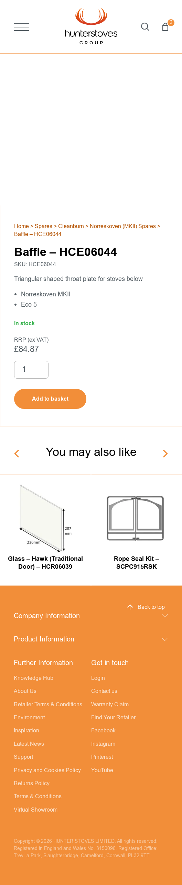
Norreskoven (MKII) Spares (123, 226)
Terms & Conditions (38, 796)
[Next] (165, 454)
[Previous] (17, 454)
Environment (29, 718)
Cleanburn (71, 226)
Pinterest (102, 757)
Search (145, 27)
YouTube (102, 770)
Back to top (145, 607)
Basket (165, 27)
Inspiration (26, 731)
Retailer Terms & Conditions (48, 704)
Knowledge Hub (33, 678)
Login (98, 678)
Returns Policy (32, 783)
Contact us (104, 691)
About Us (25, 691)
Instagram (103, 744)
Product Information (44, 639)
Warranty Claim (110, 704)
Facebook (103, 731)
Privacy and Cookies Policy (47, 770)
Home (21, 226)
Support (23, 757)
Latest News (29, 744)
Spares (43, 226)
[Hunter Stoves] (91, 27)
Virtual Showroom (35, 810)
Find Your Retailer (113, 718)
